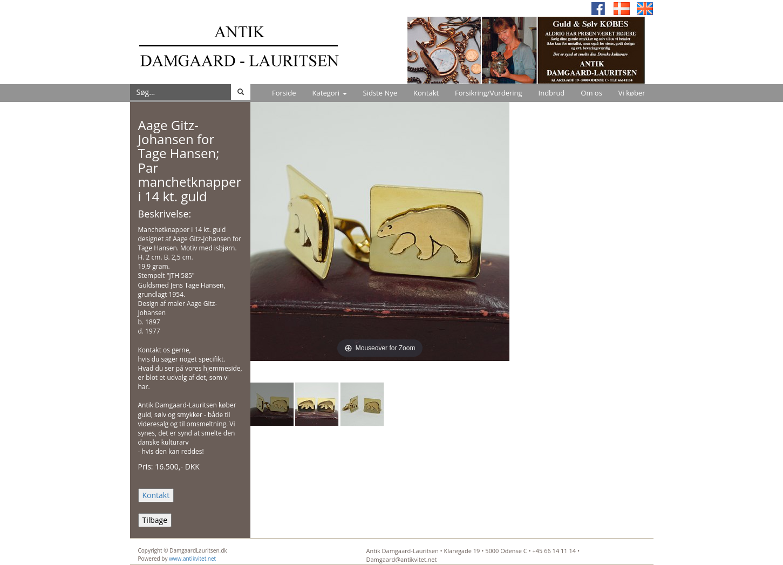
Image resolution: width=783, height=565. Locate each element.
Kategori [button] (329, 93)
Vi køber (631, 93)
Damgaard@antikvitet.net (401, 559)
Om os (591, 93)
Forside (284, 93)
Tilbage (155, 520)
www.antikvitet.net (192, 558)
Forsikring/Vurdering (488, 93)
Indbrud (552, 93)
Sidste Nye (380, 93)
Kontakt (426, 93)
